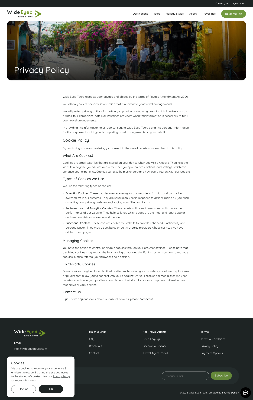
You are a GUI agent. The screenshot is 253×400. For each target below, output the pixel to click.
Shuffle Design (230, 392)
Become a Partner (154, 346)
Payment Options (211, 353)
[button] (222, 3)
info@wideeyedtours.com (30, 348)
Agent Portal (239, 3)
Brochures (95, 346)
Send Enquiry (151, 339)
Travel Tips (209, 13)
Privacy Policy (209, 346)
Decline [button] (23, 389)
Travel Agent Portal (155, 353)
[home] (24, 14)
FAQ (91, 339)
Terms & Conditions (212, 339)
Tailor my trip (233, 13)
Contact (94, 353)
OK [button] (51, 389)
